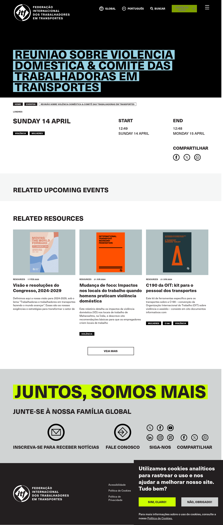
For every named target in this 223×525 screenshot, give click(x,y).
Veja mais (111, 351)
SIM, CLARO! (157, 503)
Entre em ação (181, 9)
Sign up (56, 434)
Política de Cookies (119, 490)
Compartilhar (190, 148)
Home (18, 104)
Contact (122, 434)
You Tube (170, 428)
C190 (167, 323)
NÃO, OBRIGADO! (199, 503)
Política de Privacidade (115, 498)
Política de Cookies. (160, 519)
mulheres (37, 133)
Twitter (149, 428)
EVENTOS (30, 104)
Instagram (160, 437)
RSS (170, 437)
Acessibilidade (117, 484)
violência (20, 133)
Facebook (160, 428)
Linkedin (149, 437)
